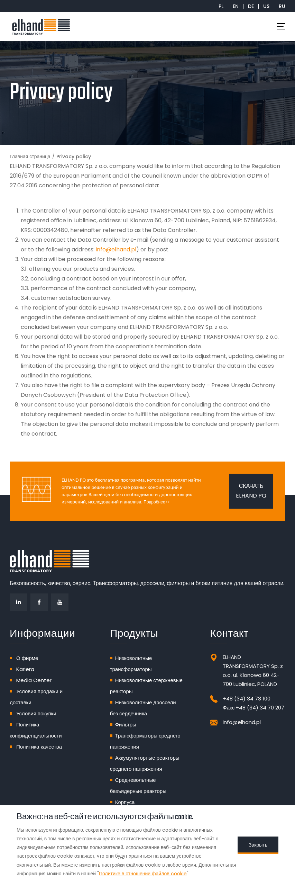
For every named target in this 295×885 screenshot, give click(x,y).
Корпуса (125, 802)
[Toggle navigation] (281, 26)
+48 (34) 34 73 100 (246, 698)
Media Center (34, 680)
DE (251, 6)
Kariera (25, 669)
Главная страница (30, 156)
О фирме (27, 658)
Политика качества (39, 746)
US (266, 6)
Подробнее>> (156, 502)
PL (221, 6)
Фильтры (125, 724)
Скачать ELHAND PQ (251, 491)
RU (282, 6)
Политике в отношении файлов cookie (143, 873)
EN (236, 6)
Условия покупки (36, 713)
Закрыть (258, 844)
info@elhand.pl (116, 249)
